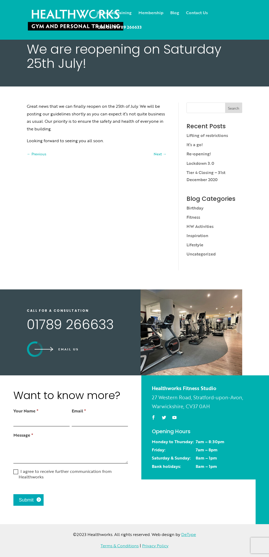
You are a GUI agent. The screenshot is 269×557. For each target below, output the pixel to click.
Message (23, 435)
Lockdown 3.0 (200, 163)
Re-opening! (199, 154)
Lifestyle (195, 245)
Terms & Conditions (120, 546)
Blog (174, 13)
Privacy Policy (155, 546)
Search (233, 108)
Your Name (25, 411)
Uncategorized (201, 254)
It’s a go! (195, 144)
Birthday (195, 208)
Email (79, 411)
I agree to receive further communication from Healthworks (62, 474)
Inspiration (197, 235)
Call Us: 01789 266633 (119, 27)
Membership (150, 13)
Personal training (114, 13)
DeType (188, 534)
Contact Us (197, 13)
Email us (68, 349)
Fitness (193, 217)
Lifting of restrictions (207, 135)
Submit (26, 500)
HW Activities (200, 226)
